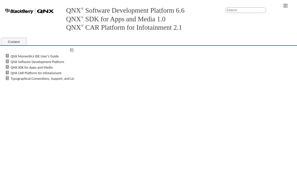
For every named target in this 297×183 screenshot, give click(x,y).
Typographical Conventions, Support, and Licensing (47, 79)
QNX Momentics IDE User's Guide (35, 56)
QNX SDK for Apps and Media (32, 67)
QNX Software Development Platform (37, 62)
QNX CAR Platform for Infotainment (36, 73)
